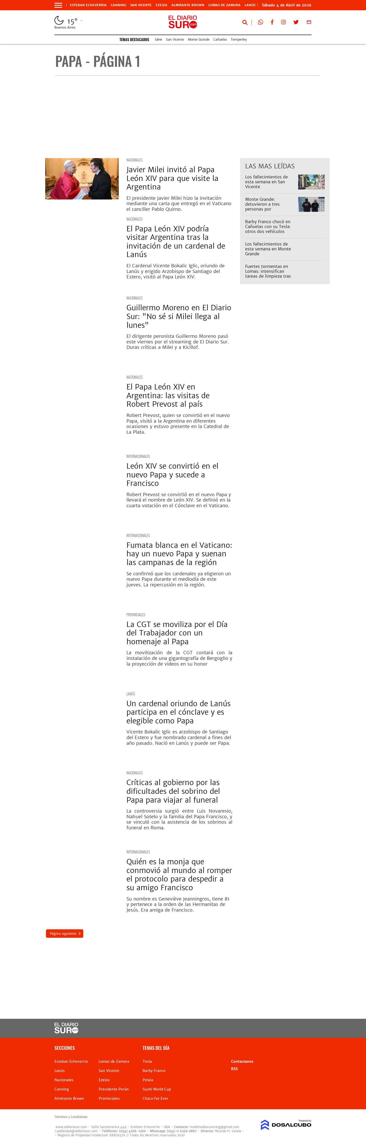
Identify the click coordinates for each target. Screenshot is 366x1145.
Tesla (147, 1061)
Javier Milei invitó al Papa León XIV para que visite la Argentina (172, 178)
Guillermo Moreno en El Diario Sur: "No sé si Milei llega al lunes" (178, 316)
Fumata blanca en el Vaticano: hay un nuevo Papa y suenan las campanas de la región (179, 554)
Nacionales (134, 159)
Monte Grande (198, 39)
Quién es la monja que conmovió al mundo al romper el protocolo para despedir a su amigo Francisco (179, 874)
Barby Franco (154, 1070)
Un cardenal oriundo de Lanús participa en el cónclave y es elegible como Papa (178, 712)
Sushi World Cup (157, 1089)
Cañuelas (220, 39)
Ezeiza (161, 5)
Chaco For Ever (155, 1098)
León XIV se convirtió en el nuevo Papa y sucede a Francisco (172, 474)
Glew (158, 39)
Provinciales (135, 614)
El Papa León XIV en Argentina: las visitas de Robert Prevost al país (167, 395)
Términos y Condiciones (70, 1117)
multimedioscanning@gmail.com (214, 1127)
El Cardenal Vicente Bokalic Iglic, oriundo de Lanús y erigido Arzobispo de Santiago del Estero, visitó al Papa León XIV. (175, 271)
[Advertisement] (187, 117)
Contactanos (242, 1061)
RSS (234, 1069)
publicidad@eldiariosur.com (77, 1131)
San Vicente (141, 5)
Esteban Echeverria (88, 5)
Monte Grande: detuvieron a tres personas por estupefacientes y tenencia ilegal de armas (269, 209)
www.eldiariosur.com (71, 1127)
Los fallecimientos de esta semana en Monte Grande (268, 248)
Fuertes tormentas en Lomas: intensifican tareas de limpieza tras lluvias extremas (268, 274)
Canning (118, 5)
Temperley (239, 39)
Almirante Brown (187, 5)
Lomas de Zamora (224, 5)
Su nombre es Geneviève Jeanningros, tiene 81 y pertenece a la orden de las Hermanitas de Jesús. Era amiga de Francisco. (178, 904)
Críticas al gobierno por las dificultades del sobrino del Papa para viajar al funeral (173, 791)
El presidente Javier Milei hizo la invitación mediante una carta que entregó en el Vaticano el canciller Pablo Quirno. (178, 203)
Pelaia (148, 1080)
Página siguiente (62, 933)
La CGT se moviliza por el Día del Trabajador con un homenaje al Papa (177, 633)
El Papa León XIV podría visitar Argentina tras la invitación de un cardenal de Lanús (175, 241)
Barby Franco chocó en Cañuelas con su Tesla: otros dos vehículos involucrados (268, 229)
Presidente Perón (114, 1089)
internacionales (138, 456)
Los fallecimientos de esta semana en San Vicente (266, 181)
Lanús (130, 693)
